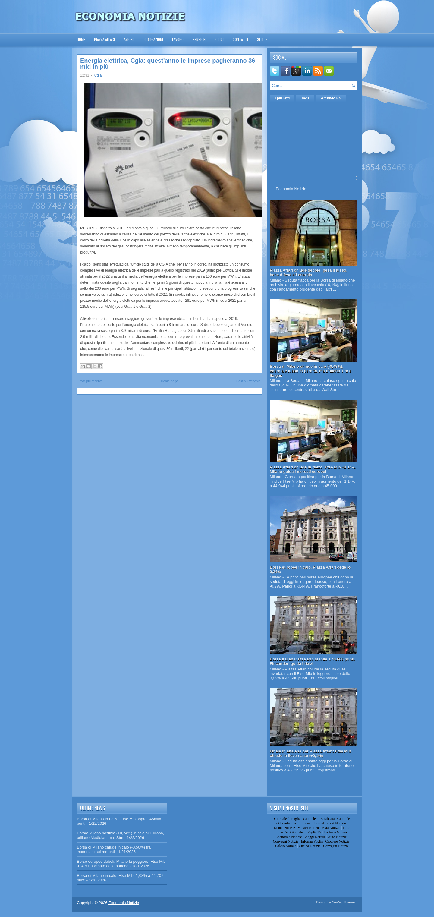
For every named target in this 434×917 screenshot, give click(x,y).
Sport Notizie (336, 823)
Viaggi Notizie (315, 837)
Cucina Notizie (309, 846)
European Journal (311, 823)
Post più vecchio (248, 381)
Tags (305, 98)
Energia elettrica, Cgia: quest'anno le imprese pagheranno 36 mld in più (167, 64)
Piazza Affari (104, 39)
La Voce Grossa (335, 832)
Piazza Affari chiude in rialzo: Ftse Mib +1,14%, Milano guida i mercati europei (313, 469)
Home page (169, 381)
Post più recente (91, 381)
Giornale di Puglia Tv (306, 832)
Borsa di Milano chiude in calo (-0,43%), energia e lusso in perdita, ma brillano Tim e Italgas (310, 371)
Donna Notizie (284, 828)
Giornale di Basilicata (319, 819)
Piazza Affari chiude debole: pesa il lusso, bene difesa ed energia (308, 272)
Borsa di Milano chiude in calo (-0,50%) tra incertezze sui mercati (114, 849)
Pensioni (199, 39)
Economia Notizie (291, 189)
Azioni (129, 39)
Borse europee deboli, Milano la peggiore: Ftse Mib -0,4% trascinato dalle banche (121, 863)
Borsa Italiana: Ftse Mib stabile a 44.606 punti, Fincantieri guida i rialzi (312, 661)
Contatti (240, 39)
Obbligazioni (153, 39)
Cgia (98, 75)
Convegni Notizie (285, 841)
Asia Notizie (331, 828)
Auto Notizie (337, 837)
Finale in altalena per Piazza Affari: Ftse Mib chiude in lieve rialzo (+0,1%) (310, 753)
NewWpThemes (343, 902)
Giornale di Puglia (287, 819)
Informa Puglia (312, 841)
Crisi (219, 39)
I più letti (282, 98)
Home (81, 39)
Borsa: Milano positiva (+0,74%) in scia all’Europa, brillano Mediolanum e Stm (120, 835)
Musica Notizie (308, 828)
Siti (264, 37)
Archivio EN (331, 98)
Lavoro (178, 39)
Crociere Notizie (338, 841)
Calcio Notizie (285, 846)
